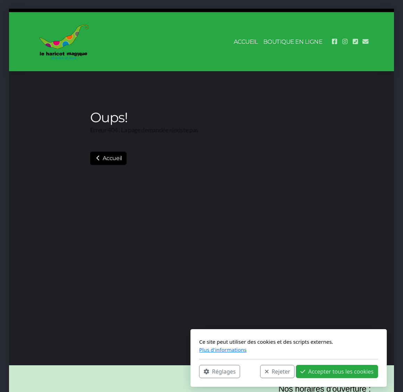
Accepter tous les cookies (249, 371)
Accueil (108, 158)
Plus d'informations (136, 349)
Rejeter (190, 371)
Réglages (132, 371)
